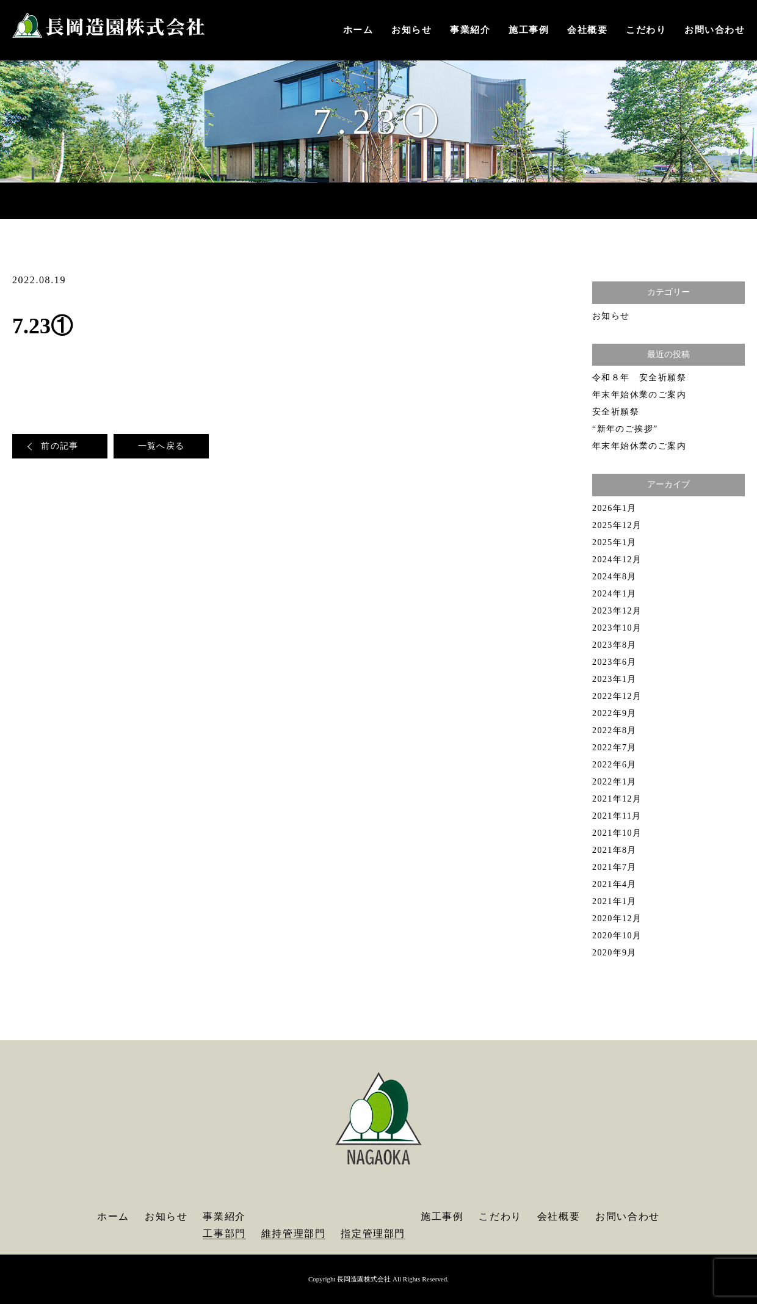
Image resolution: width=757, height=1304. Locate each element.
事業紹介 (470, 30)
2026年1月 (614, 508)
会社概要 (587, 30)
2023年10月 (617, 627)
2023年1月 (614, 679)
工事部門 (224, 1233)
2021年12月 (617, 798)
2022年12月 (617, 696)
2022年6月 (614, 764)
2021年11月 (617, 815)
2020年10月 (617, 935)
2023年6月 (614, 662)
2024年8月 (614, 576)
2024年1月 (614, 593)
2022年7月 (614, 747)
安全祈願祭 (615, 411)
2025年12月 (617, 525)
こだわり (646, 30)
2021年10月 (617, 833)
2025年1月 (614, 542)
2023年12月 (617, 610)
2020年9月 (614, 952)
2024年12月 (617, 559)
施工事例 (529, 30)
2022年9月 (614, 713)
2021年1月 (614, 901)
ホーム (358, 30)
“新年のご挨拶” (625, 428)
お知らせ (411, 30)
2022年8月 (614, 730)
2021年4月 (614, 884)
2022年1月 (614, 781)
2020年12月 (617, 918)
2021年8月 (614, 850)
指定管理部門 (373, 1233)
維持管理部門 (293, 1233)
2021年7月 (614, 867)
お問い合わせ (714, 30)
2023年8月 (614, 645)
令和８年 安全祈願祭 (639, 377)
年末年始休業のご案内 (639, 394)
